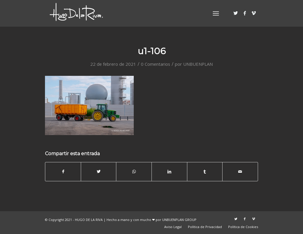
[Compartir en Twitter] (98, 171)
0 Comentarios (155, 64)
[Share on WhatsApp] (134, 171)
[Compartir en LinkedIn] (169, 171)
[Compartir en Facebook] (63, 171)
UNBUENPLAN (198, 64)
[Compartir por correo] (240, 171)
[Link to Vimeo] (253, 13)
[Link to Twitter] (235, 13)
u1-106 (152, 51)
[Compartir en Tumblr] (205, 171)
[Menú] (216, 13)
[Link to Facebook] (244, 13)
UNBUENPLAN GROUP (179, 219)
